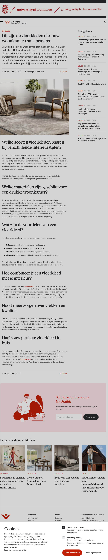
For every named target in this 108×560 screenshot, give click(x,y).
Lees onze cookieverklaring (15, 550)
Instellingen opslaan (93, 553)
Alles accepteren (72, 552)
